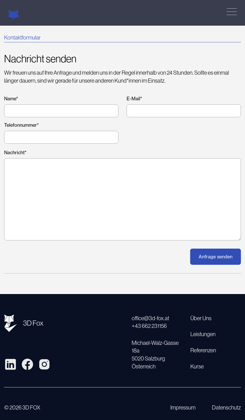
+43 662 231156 (149, 326)
